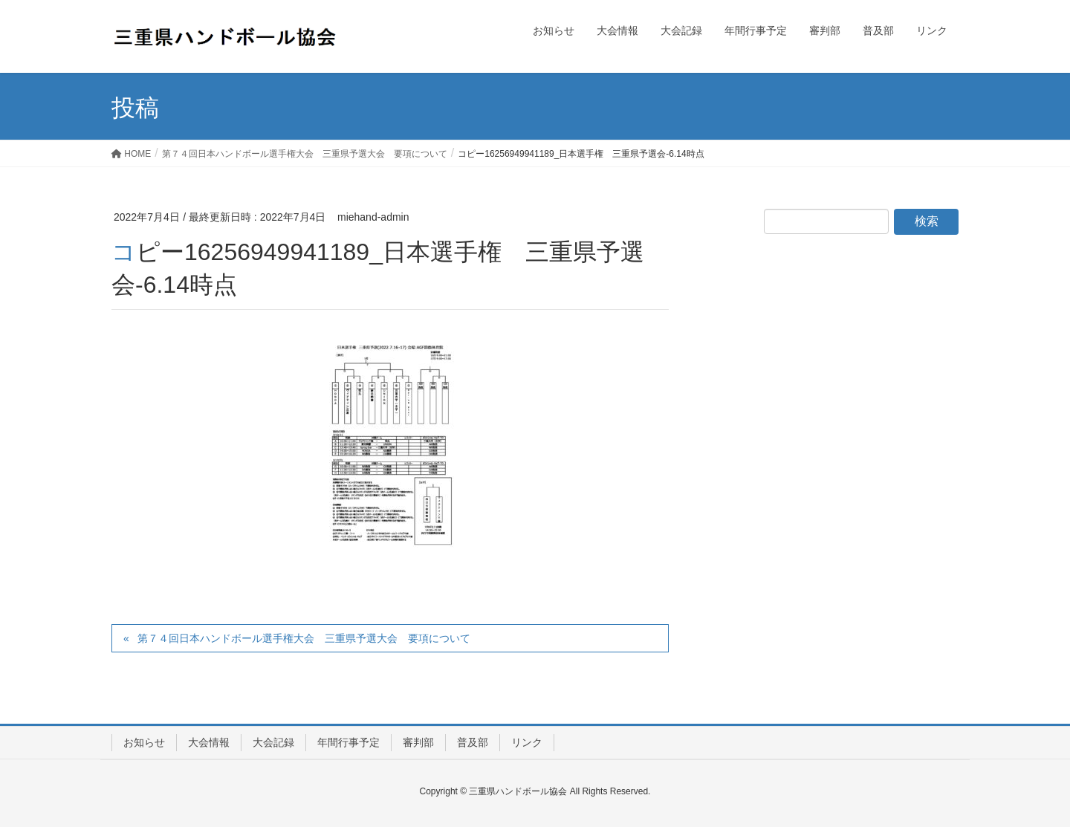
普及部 (472, 742)
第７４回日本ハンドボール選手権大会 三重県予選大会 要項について (303, 638)
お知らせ (144, 742)
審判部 (418, 742)
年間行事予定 (348, 742)
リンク (526, 742)
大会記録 (273, 742)
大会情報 (209, 742)
